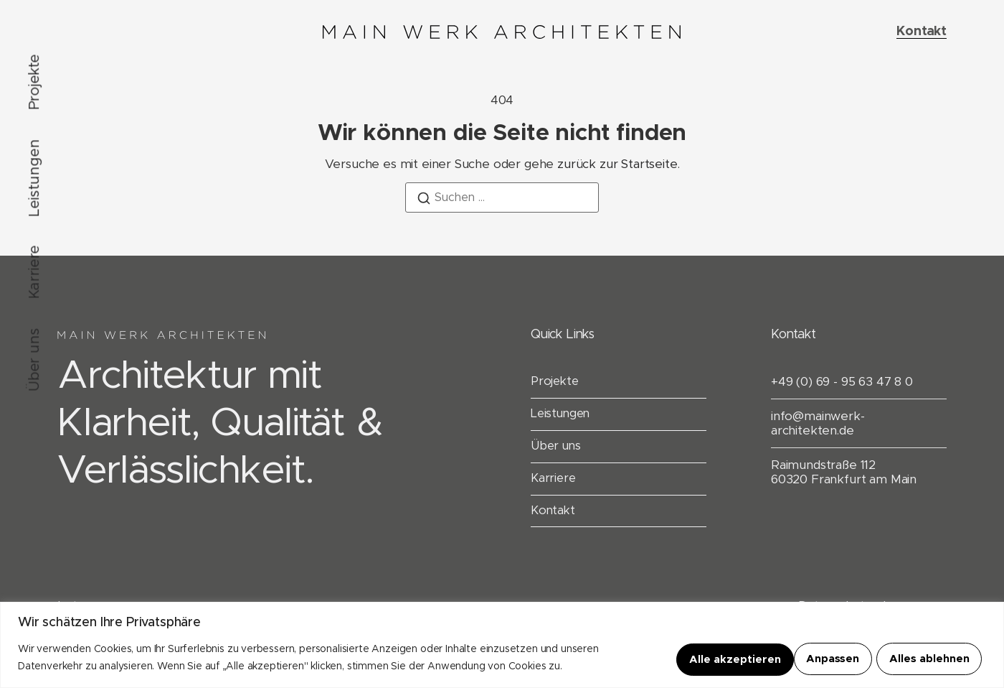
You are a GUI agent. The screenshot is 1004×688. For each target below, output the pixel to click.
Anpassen (700, 658)
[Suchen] (423, 201)
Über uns (34, 360)
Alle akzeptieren (925, 658)
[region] (502, 645)
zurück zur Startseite (617, 164)
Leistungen (34, 177)
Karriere (34, 272)
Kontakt (554, 512)
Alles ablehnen (803, 658)
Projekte (34, 82)
